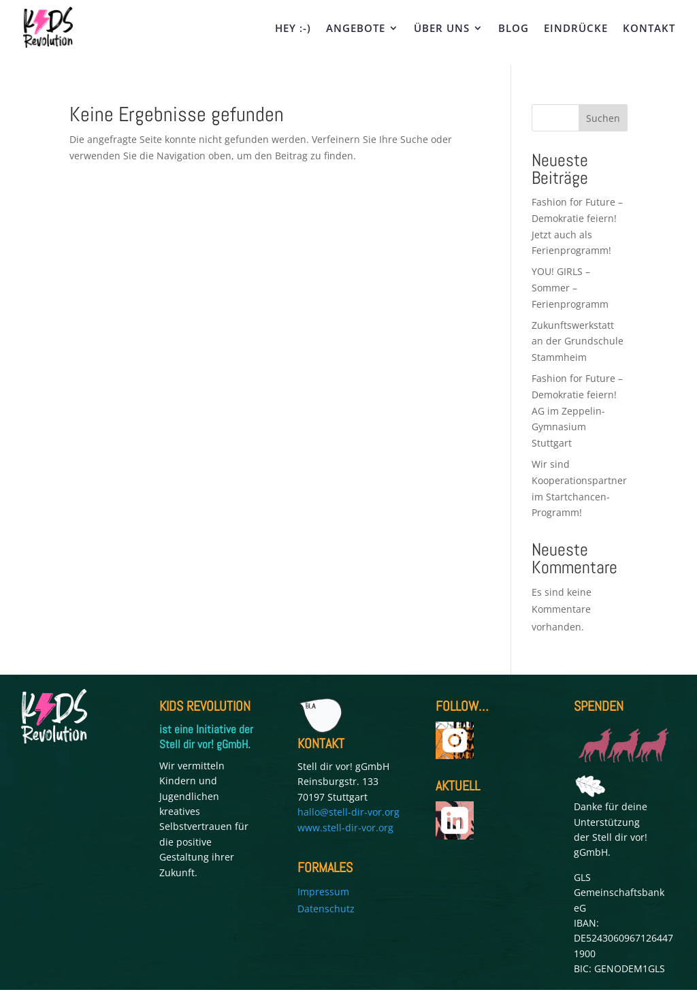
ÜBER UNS (442, 29)
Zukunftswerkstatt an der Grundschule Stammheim (577, 341)
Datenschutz (326, 908)
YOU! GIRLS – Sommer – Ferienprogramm (570, 287)
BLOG (513, 29)
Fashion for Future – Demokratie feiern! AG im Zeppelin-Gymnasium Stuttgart (577, 410)
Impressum (323, 891)
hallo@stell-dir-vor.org (348, 811)
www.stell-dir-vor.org (345, 827)
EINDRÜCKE (576, 29)
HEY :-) (293, 29)
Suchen (603, 118)
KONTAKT (649, 29)
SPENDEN (598, 706)
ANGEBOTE (355, 29)
